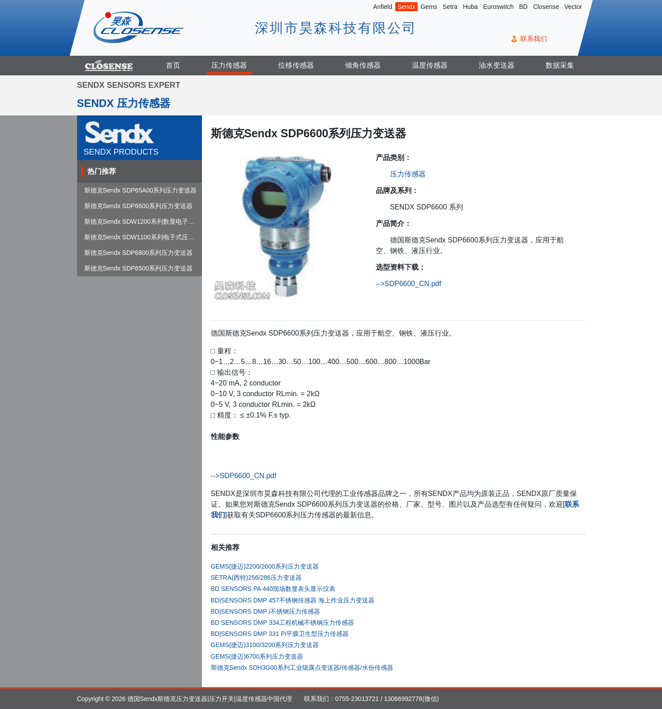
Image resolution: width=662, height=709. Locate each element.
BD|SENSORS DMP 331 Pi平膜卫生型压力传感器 (280, 633)
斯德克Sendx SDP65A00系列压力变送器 (140, 190)
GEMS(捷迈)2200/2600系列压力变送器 (265, 566)
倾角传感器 (363, 65)
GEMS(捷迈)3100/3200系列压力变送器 (265, 644)
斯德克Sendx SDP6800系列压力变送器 (138, 252)
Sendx (406, 6)
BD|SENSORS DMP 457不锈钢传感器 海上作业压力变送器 (292, 600)
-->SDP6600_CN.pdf (408, 283)
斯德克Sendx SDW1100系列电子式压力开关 (145, 237)
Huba (470, 6)
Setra (449, 6)
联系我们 (533, 38)
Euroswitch (498, 6)
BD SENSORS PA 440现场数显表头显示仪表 (273, 588)
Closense (546, 6)
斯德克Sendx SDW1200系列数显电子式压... (145, 221)
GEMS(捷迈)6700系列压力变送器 (257, 656)
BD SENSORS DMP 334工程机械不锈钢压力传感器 (282, 622)
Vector (573, 6)
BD (523, 6)
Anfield (382, 6)
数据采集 (560, 65)
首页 (173, 65)
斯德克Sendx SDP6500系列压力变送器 (138, 268)
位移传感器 (296, 65)
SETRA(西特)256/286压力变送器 (256, 577)
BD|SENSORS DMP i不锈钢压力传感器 (265, 611)
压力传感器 (229, 65)
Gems (428, 6)
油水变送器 (496, 65)
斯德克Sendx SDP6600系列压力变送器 (138, 205)
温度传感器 (430, 65)
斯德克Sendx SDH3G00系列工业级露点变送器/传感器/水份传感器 (302, 667)
